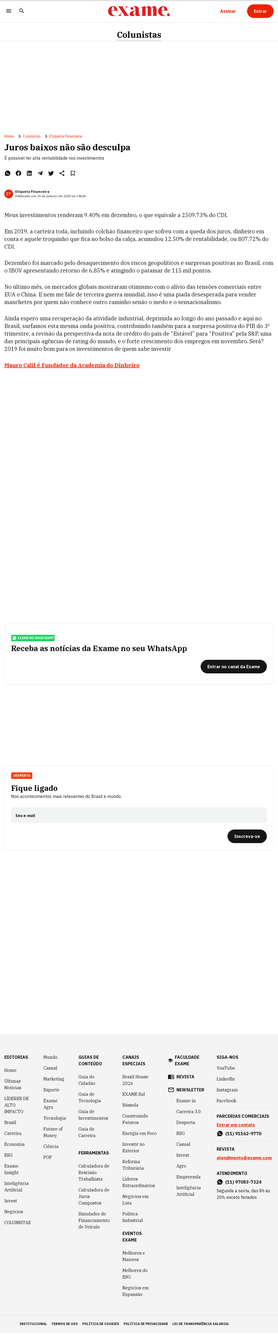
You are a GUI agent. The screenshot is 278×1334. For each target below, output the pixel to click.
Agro (181, 1167)
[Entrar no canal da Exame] (234, 667)
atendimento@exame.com (244, 1159)
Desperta (21, 776)
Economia (14, 1145)
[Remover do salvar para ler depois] (73, 173)
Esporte (51, 1091)
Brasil (10, 1123)
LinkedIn (226, 1080)
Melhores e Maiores (133, 1258)
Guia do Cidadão (86, 1081)
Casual (50, 1069)
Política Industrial (132, 1218)
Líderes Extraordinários (138, 1184)
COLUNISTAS (17, 1224)
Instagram (227, 1091)
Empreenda (188, 1178)
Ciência (51, 1147)
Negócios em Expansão (135, 1292)
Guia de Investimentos (93, 1116)
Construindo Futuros (135, 1120)
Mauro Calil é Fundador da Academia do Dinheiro (72, 365)
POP (47, 1158)
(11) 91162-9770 (243, 1135)
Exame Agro (50, 1105)
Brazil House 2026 (135, 1081)
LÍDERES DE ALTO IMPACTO (16, 1106)
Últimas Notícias (12, 1086)
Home (9, 136)
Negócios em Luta (135, 1201)
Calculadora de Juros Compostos (93, 1197)
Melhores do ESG (135, 1275)
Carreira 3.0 (188, 1113)
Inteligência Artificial (16, 1188)
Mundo (50, 1058)
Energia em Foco (139, 1134)
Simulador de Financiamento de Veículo (94, 1221)
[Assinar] (228, 11)
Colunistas (139, 34)
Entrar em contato (236, 1126)
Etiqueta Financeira (65, 136)
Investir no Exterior (133, 1149)
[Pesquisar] (21, 11)
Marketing (53, 1080)
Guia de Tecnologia (89, 1099)
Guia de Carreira (87, 1134)
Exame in (186, 1102)
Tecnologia (54, 1119)
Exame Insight (11, 1171)
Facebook (226, 1102)
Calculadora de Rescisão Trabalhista (93, 1174)
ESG (8, 1156)
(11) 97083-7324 (243, 1183)
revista (185, 1078)
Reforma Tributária (133, 1166)
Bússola (130, 1106)
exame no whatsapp (32, 639)
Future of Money (52, 1134)
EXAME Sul (133, 1095)
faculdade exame (187, 1062)
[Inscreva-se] (247, 837)
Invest (10, 1202)
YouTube (226, 1069)
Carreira (12, 1134)
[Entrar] (260, 11)
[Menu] (8, 11)
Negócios (13, 1213)
